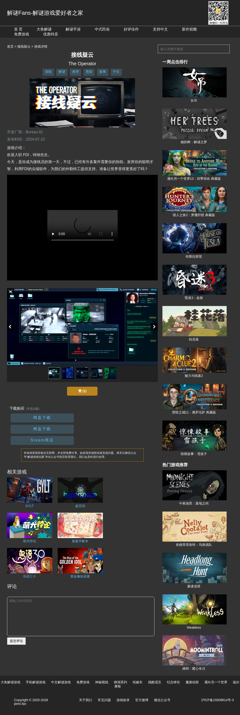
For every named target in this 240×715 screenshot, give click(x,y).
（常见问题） (32, 408)
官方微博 (141, 700)
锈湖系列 (120, 682)
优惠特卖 (50, 34)
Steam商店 (42, 440)
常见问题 (104, 700)
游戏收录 (123, 700)
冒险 (48, 71)
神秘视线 (101, 682)
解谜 (62, 71)
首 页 (18, 29)
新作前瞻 (189, 29)
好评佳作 (131, 29)
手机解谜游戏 (35, 682)
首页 (10, 46)
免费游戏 (21, 34)
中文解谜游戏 (61, 682)
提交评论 (16, 641)
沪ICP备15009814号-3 (217, 700)
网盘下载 (42, 418)
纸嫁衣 (137, 682)
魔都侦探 (192, 682)
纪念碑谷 (173, 682)
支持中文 (160, 29)
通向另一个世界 (215, 682)
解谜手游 (73, 29)
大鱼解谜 (44, 29)
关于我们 (85, 700)
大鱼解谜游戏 (10, 682)
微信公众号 (162, 700)
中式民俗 (102, 29)
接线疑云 (23, 46)
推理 (75, 71)
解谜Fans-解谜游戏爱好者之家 (45, 13)
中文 (116, 71)
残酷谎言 (154, 682)
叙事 (102, 71)
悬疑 (89, 71)
